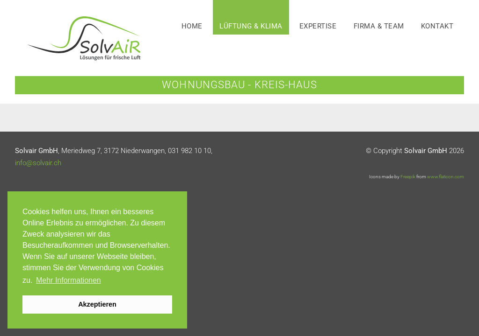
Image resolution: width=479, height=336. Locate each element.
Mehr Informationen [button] (68, 280)
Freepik (407, 176)
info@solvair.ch (38, 163)
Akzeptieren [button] (97, 304)
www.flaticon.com (445, 176)
